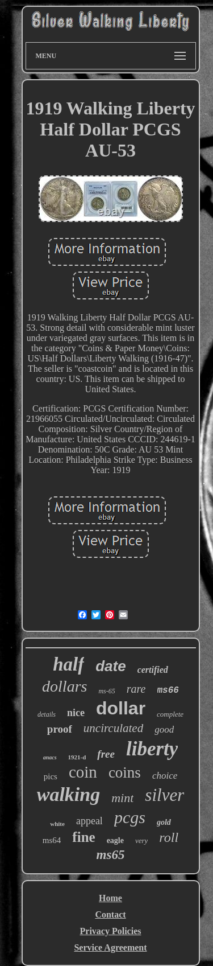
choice (164, 775)
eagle (115, 840)
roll (168, 837)
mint (122, 798)
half (68, 664)
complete (170, 714)
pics (50, 776)
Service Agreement (110, 947)
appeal (89, 821)
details (46, 714)
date (110, 666)
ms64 (52, 840)
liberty (152, 749)
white (57, 823)
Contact (110, 914)
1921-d (77, 757)
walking (68, 794)
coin (83, 772)
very (141, 840)
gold (164, 822)
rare (136, 689)
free (106, 754)
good (164, 729)
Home (110, 898)
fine (83, 837)
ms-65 (106, 691)
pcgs (129, 817)
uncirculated (113, 728)
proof (59, 729)
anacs (50, 757)
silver (164, 795)
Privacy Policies (110, 931)
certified (152, 670)
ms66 (168, 690)
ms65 (111, 855)
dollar (120, 708)
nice (76, 712)
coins (124, 772)
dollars (64, 686)
